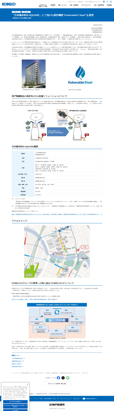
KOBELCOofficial (90, 398)
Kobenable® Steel (17, 366)
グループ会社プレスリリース (92, 1)
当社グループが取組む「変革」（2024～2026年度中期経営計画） (34, 299)
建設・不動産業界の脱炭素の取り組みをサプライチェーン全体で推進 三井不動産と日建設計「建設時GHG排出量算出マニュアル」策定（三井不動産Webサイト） (56, 214)
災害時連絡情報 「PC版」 (50, 398)
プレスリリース (72, 1)
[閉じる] (27, 392)
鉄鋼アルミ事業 (16, 363)
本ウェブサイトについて (66, 398)
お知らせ (80, 1)
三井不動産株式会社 (17, 358)
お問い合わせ (76, 398)
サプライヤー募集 (38, 398)
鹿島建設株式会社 (17, 361)
